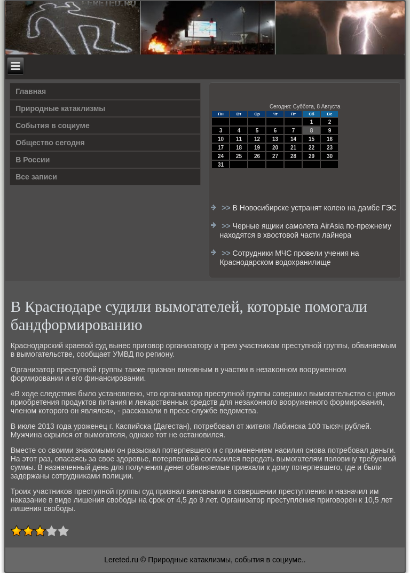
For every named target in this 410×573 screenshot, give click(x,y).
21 (293, 148)
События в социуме (52, 125)
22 (311, 148)
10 (221, 139)
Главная (30, 91)
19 (257, 148)
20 (275, 148)
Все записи (36, 176)
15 (311, 139)
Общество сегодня (50, 142)
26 (257, 156)
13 (275, 139)
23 (330, 148)
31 (221, 165)
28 (293, 156)
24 (221, 156)
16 (330, 139)
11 (239, 139)
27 (275, 156)
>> (227, 207)
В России (32, 159)
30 (330, 156)
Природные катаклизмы (60, 108)
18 (239, 148)
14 (293, 139)
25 (239, 156)
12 (257, 139)
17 (221, 148)
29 (311, 156)
